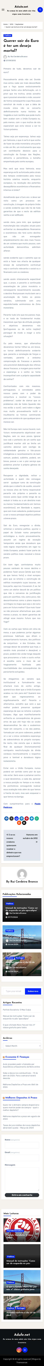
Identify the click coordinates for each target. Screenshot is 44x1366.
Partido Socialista (15, 1231)
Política (7, 35)
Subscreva (33, 991)
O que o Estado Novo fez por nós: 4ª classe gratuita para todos (21, 937)
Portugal (20, 958)
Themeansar (21, 1362)
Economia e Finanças (17, 1057)
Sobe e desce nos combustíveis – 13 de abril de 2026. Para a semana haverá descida (20, 1075)
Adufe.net (21, 6)
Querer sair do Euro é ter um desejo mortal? (21, 46)
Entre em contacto (22, 1195)
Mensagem (10, 1165)
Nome (12, 1140)
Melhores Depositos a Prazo (21, 1098)
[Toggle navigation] (3, 9)
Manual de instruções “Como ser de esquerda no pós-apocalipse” (20, 1263)
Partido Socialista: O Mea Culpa (17, 1010)
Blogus (35, 1359)
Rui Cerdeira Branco (19, 57)
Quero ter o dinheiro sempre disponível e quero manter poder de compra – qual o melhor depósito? (21, 1107)
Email (12, 1152)
